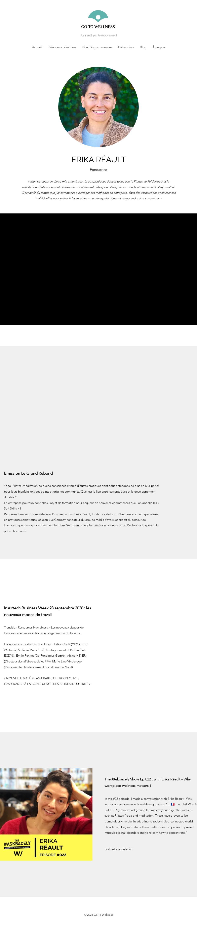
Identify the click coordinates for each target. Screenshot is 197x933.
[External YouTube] (98, 414)
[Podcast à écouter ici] (118, 849)
